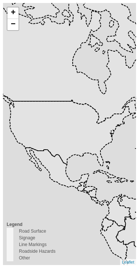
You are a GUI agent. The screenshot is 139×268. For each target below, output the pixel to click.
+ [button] (13, 13)
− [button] (13, 24)
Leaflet (128, 262)
